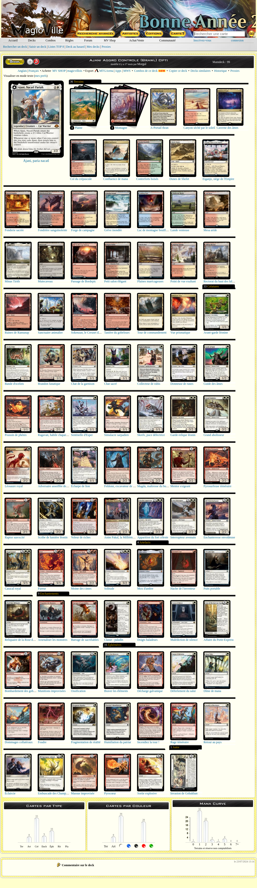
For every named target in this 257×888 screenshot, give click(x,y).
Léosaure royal (14, 486)
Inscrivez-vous (202, 40)
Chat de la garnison (82, 384)
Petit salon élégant (115, 281)
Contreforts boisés (147, 179)
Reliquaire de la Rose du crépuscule (26, 640)
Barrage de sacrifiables (85, 640)
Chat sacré (110, 384)
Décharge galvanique (150, 691)
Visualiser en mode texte (18, 76)
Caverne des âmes (227, 128)
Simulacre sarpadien (116, 435)
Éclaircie (10, 793)
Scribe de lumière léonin (53, 537)
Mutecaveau (45, 281)
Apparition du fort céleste (152, 537)
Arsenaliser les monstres (52, 640)
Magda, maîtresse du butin (153, 486)
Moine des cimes (81, 588)
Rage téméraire (179, 742)
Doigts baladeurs (147, 640)
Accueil (13, 40)
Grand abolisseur (214, 435)
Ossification (78, 691)
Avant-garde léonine (216, 332)
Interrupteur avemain (183, 537)
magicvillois (74, 71)
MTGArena (104, 71)
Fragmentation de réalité (85, 742)
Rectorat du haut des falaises (221, 281)
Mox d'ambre (145, 588)
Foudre (42, 742)
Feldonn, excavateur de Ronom (123, 486)
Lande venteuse (179, 230)
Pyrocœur (110, 793)
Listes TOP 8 (56, 46)
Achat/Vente (136, 40)
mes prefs (40, 76)
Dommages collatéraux (19, 742)
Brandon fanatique (49, 384)
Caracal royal (13, 588)
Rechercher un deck (15, 46)
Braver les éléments (116, 691)
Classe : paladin (113, 640)
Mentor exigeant (180, 486)
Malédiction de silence (184, 640)
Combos (50, 40)
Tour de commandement (151, 332)
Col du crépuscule (81, 179)
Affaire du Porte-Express (219, 640)
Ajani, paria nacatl (36, 161)
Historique (220, 71)
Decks (32, 40)
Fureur (42, 588)
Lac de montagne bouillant (153, 230)
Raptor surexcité (15, 537)
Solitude (109, 588)
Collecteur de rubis (148, 384)
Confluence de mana (115, 179)
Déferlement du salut (183, 691)
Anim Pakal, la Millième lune (122, 537)
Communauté (167, 40)
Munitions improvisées (52, 691)
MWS (127, 71)
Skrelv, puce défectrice (151, 435)
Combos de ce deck (149, 71)
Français (34, 71)
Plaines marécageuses (150, 281)
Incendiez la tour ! (148, 742)
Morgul (141, 64)
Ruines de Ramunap (17, 332)
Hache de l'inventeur (182, 588)
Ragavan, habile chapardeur (55, 435)
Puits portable (212, 588)
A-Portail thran (159, 128)
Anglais (22, 71)
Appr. (118, 71)
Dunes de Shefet (179, 179)
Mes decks (93, 46)
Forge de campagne (83, 230)
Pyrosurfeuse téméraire (217, 486)
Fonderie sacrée (14, 230)
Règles (69, 40)
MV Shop (110, 40)
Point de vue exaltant (183, 281)
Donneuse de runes (181, 384)
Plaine (78, 128)
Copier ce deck (178, 71)
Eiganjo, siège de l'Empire (218, 179)
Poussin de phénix (16, 435)
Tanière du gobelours (117, 332)
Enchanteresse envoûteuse (219, 537)
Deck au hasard (75, 46)
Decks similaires (200, 71)
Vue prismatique (180, 332)
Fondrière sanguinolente (52, 230)
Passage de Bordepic (83, 281)
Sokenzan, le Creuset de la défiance (92, 332)
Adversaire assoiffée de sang (55, 486)
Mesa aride (210, 230)
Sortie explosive (147, 793)
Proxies (106, 46)
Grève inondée (113, 230)
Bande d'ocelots (14, 384)
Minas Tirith (12, 281)
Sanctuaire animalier (50, 332)
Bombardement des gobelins (22, 691)
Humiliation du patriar (117, 742)
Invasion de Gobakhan (184, 793)
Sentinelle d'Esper (82, 435)
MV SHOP (59, 71)
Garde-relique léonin (183, 435)
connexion (237, 40)
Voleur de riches (81, 537)
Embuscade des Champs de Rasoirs (59, 793)
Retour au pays (213, 742)
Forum (88, 40)
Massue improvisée (82, 793)
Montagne (121, 128)
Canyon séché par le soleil (199, 128)
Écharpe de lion (80, 486)
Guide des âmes (213, 384)
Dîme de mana (212, 691)
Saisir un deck (37, 46)
